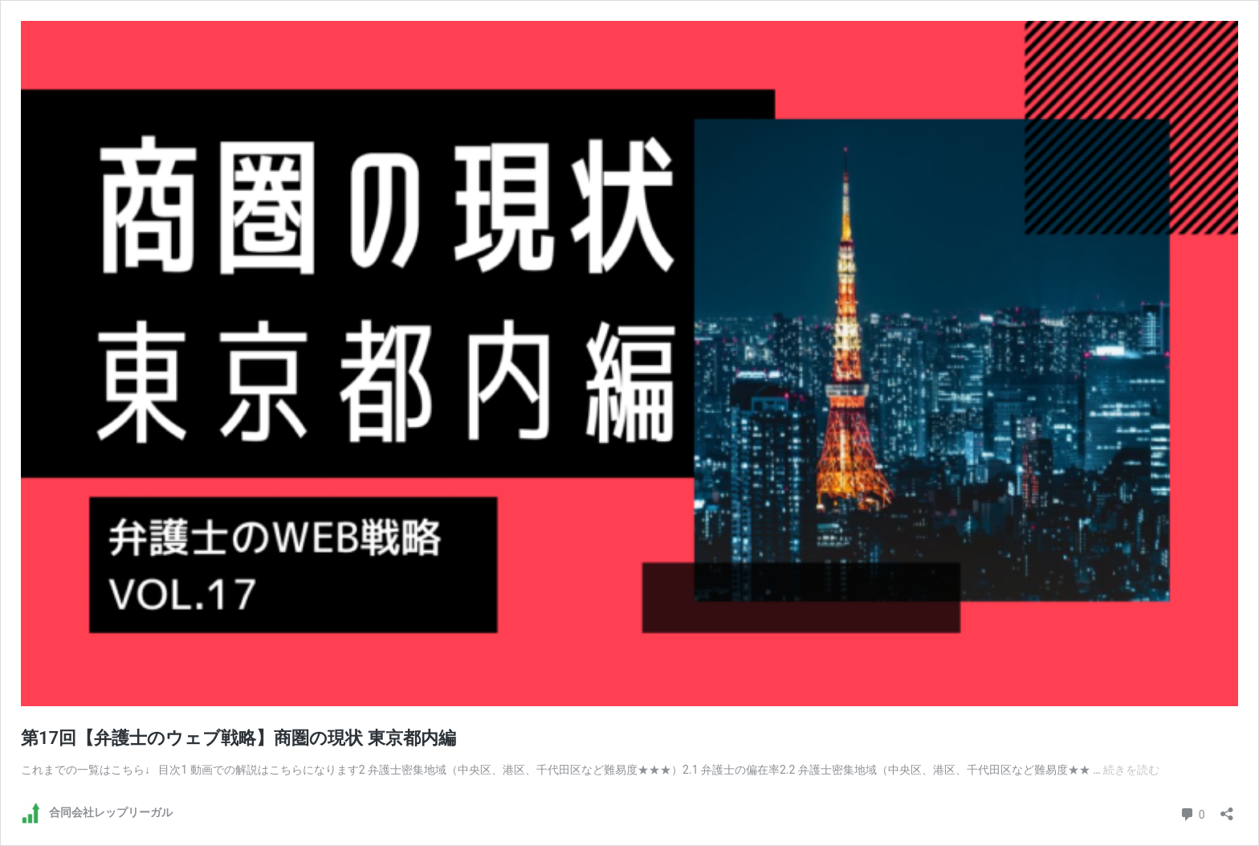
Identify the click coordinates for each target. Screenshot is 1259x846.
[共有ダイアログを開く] (1227, 808)
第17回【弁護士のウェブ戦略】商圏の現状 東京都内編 (238, 738)
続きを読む (1131, 769)
